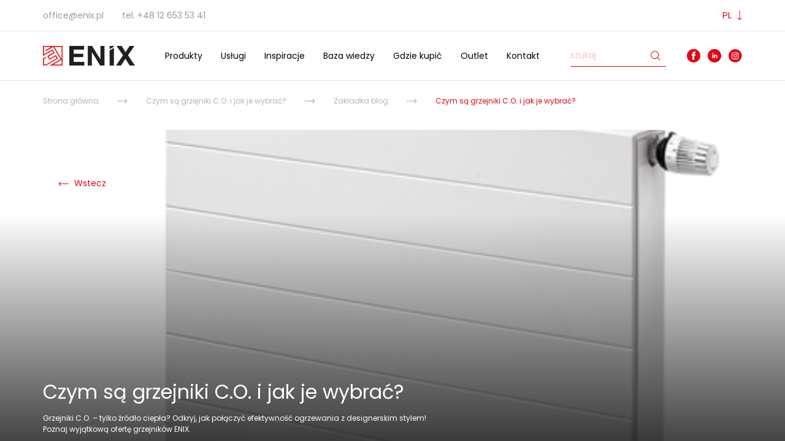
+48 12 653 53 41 (171, 15)
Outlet (474, 56)
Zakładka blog (361, 101)
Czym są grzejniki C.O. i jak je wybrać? (216, 101)
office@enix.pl (73, 15)
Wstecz (82, 183)
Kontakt (523, 56)
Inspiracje (284, 56)
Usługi (233, 56)
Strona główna (71, 101)
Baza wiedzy (349, 56)
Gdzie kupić (417, 56)
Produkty (183, 56)
